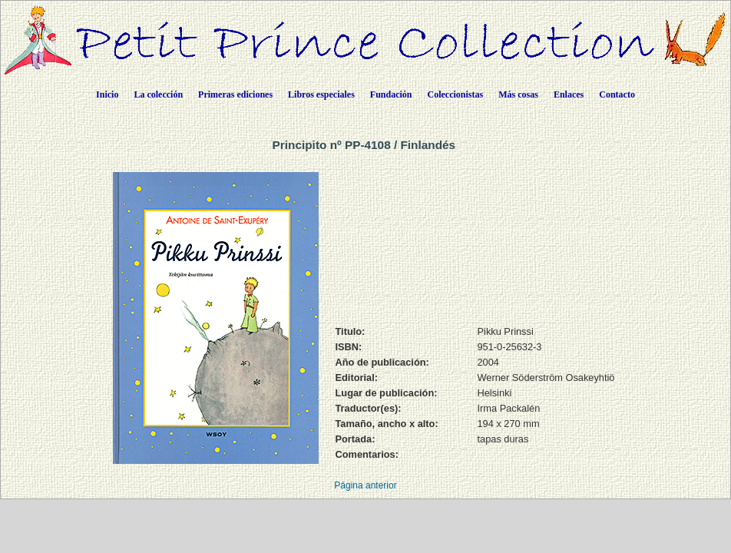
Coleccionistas (456, 94)
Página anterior (365, 485)
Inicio (107, 94)
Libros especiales (321, 94)
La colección (158, 94)
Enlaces (569, 94)
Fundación (391, 94)
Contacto (617, 94)
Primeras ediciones (235, 94)
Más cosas (518, 94)
